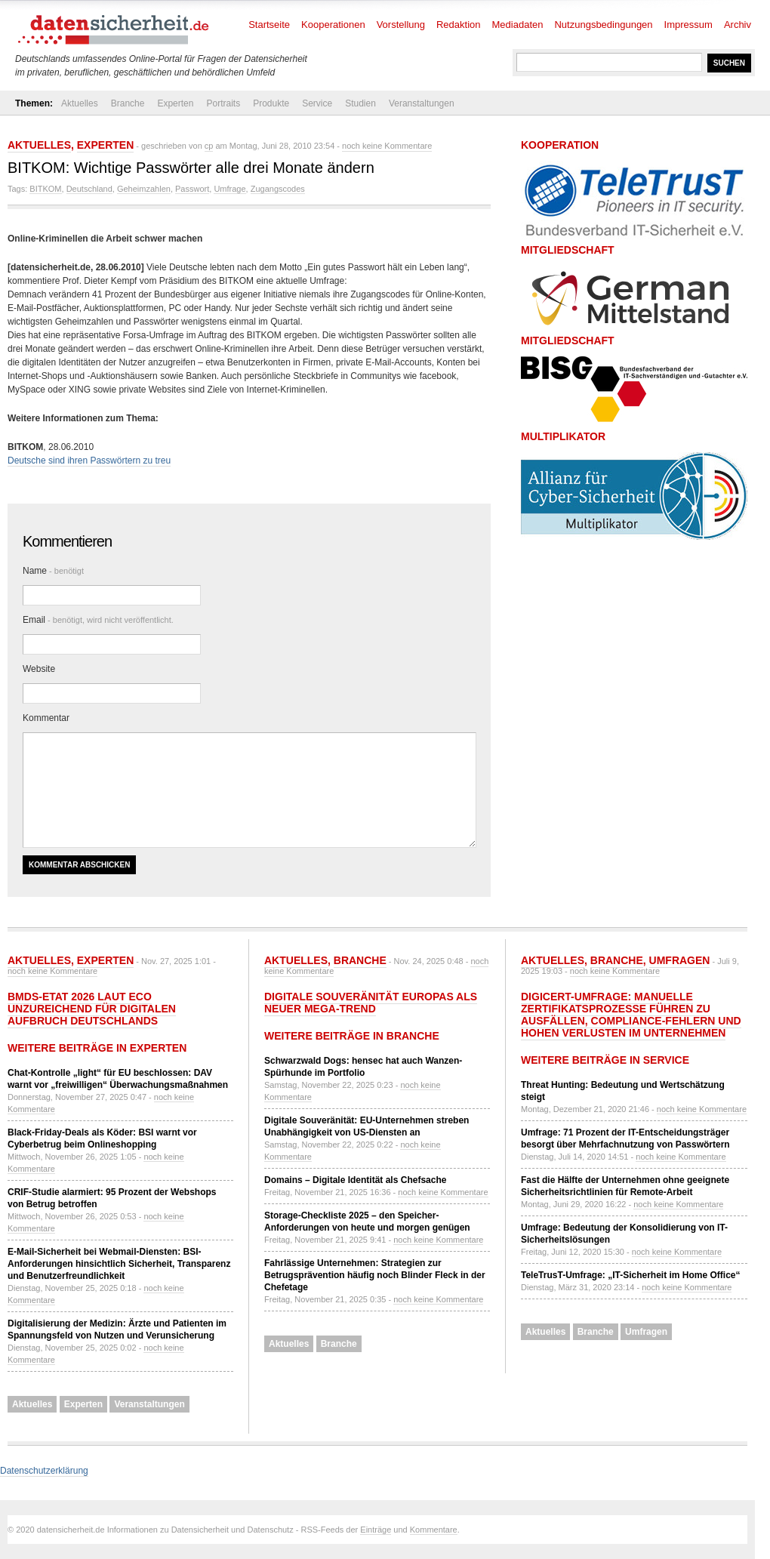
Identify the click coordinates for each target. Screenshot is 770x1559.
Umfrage (229, 188)
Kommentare (433, 1529)
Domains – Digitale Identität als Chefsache (355, 1180)
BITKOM (45, 188)
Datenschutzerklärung (44, 1470)
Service (317, 103)
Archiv (737, 24)
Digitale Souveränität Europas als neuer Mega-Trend (370, 1003)
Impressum (688, 24)
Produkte (271, 103)
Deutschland (89, 188)
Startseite (269, 24)
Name (53, 570)
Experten (175, 103)
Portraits (223, 103)
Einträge (375, 1529)
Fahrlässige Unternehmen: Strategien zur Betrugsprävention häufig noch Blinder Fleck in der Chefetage (374, 1275)
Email (98, 620)
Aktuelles (79, 103)
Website (39, 669)
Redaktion (458, 24)
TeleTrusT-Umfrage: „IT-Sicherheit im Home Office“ (631, 1275)
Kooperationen (333, 24)
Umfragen (679, 960)
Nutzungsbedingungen (603, 24)
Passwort (192, 188)
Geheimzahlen (144, 188)
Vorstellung (401, 24)
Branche (128, 103)
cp (209, 145)
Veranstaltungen (421, 103)
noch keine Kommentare (387, 145)
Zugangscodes (278, 188)
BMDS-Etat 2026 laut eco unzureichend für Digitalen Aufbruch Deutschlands (92, 1009)
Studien (360, 103)
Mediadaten (518, 24)
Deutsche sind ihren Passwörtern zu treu (89, 460)
